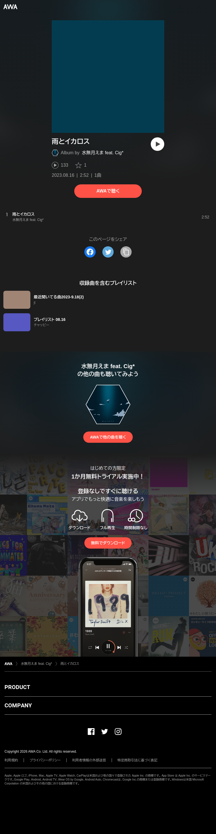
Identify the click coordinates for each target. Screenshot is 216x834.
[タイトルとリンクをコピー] (126, 252)
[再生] (157, 144)
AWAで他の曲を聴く (108, 437)
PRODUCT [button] (17, 687)
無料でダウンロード (108, 543)
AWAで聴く (108, 191)
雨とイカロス (69, 664)
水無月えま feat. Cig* (102, 152)
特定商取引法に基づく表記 (138, 760)
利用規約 (11, 760)
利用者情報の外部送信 (89, 760)
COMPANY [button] (18, 705)
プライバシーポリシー (45, 760)
